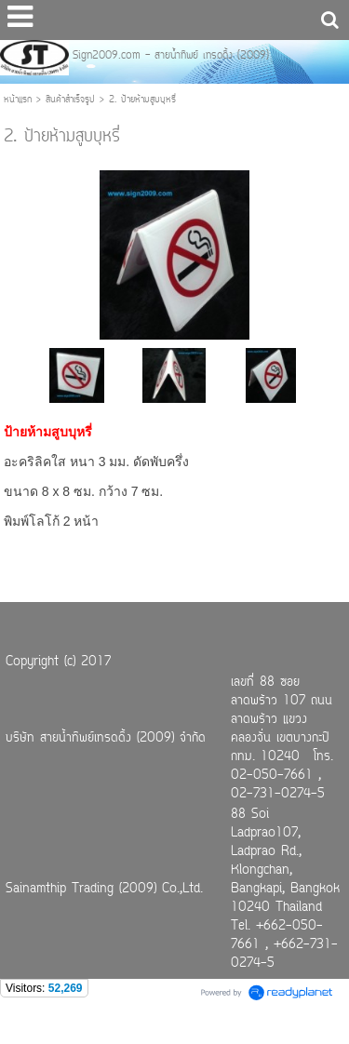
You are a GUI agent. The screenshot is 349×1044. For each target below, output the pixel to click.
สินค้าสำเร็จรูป (70, 100)
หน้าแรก (18, 100)
